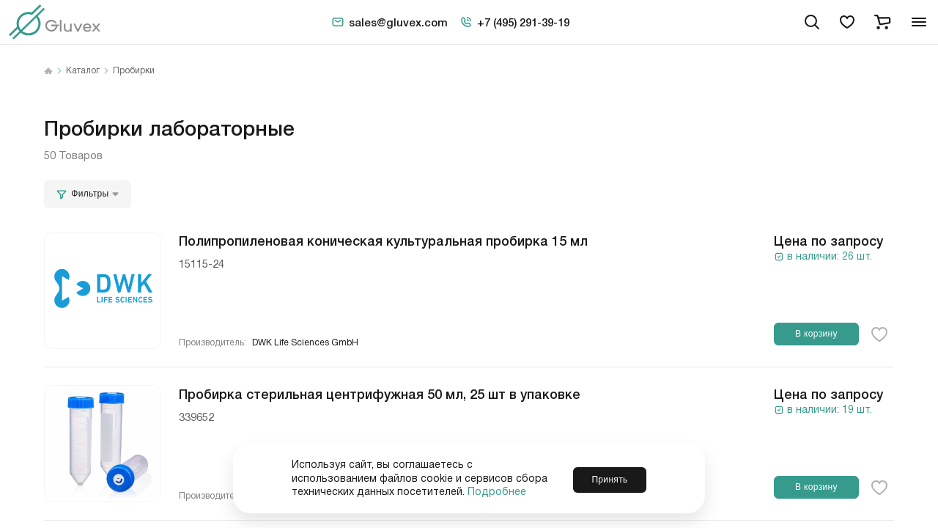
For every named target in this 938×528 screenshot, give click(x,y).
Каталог (83, 71)
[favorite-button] (879, 334)
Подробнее (497, 492)
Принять (609, 478)
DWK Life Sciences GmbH (305, 343)
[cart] (882, 22)
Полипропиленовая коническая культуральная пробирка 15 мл (383, 239)
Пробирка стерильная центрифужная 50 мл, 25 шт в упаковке (379, 393)
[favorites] (847, 22)
